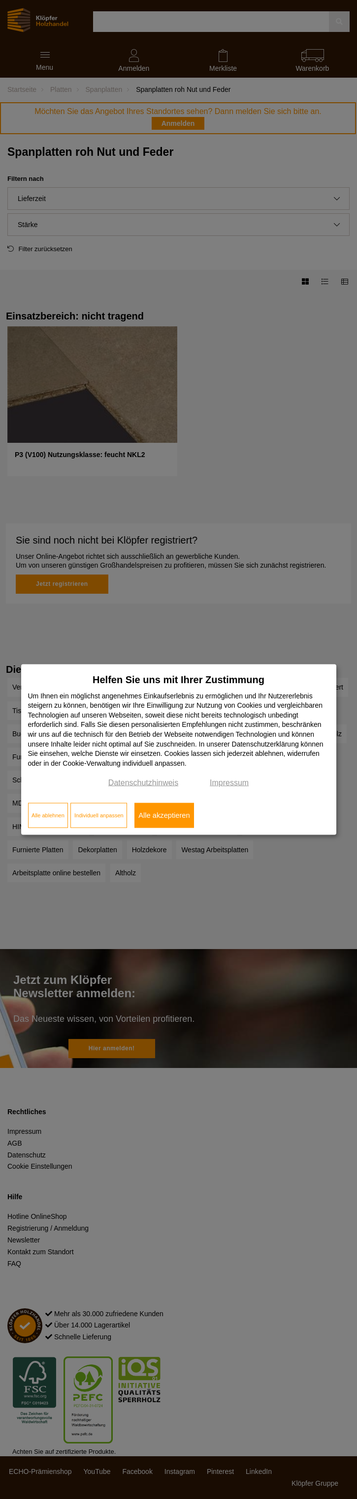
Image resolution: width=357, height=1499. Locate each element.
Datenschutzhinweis (143, 782)
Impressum (229, 782)
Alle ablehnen (48, 815)
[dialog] (178, 749)
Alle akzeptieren (164, 815)
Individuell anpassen (99, 815)
